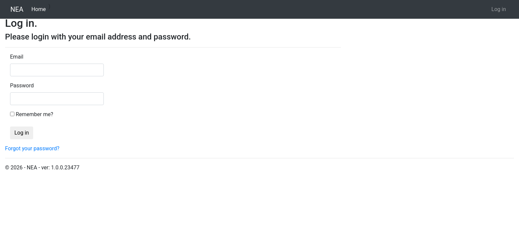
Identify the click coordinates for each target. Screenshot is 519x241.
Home (40, 8)
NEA (16, 9)
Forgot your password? (32, 148)
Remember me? (34, 114)
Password (22, 85)
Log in (499, 9)
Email (16, 57)
